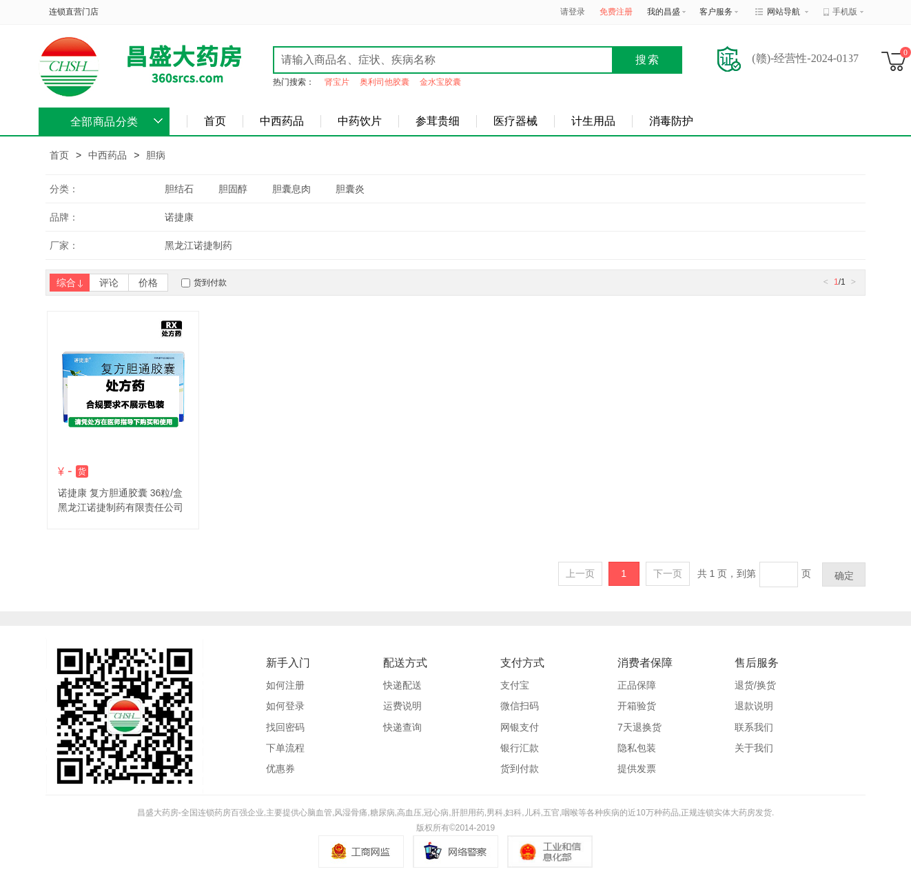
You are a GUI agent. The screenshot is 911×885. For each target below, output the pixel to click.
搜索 (647, 59)
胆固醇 (232, 188)
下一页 (667, 573)
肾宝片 (337, 82)
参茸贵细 (438, 121)
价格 (148, 282)
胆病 (155, 155)
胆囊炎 (350, 188)
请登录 (572, 12)
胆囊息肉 (291, 188)
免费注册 (616, 12)
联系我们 (754, 727)
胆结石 (179, 188)
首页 (215, 121)
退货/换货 (755, 685)
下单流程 (285, 747)
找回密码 (285, 727)
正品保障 (636, 685)
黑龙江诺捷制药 (198, 245)
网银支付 (519, 727)
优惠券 (280, 768)
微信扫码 (519, 705)
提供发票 (636, 768)
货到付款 (210, 282)
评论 (109, 282)
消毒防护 (671, 121)
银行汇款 (519, 747)
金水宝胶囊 (440, 82)
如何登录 (285, 705)
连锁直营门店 (74, 12)
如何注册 (285, 685)
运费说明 (402, 705)
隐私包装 (636, 747)
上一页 (580, 573)
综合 (70, 282)
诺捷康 (179, 217)
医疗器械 (515, 121)
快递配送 (402, 685)
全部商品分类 (104, 122)
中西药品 (282, 121)
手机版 (844, 12)
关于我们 (754, 747)
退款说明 (754, 705)
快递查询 (402, 727)
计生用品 (593, 121)
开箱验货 (636, 705)
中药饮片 (360, 121)
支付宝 (514, 685)
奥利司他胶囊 (384, 82)
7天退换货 (639, 727)
